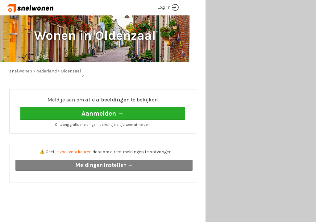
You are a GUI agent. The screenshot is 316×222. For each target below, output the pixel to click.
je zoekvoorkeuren (73, 151)
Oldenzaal (71, 71)
